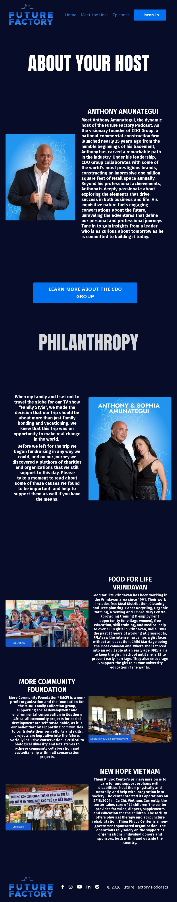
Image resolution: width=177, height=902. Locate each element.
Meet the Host (94, 14)
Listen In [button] (150, 14)
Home (70, 14)
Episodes (121, 14)
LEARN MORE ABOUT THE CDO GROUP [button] (85, 292)
